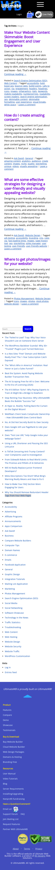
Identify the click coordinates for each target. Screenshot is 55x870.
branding (33, 238)
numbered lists (30, 93)
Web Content (10, 83)
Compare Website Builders (18, 540)
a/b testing (9, 238)
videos (15, 166)
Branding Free (10, 762)
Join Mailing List (10, 819)
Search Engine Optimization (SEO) (30, 80)
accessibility (33, 83)
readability (44, 93)
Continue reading (15, 74)
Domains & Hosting (12, 757)
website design (11, 303)
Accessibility (11, 506)
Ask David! (19, 158)
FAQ (23, 814)
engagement (22, 88)
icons (6, 91)
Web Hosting (11, 637)
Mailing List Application (16, 583)
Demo (6, 720)
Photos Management (24, 298)
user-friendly (18, 246)
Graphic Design (12, 574)
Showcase (8, 725)
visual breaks (39, 102)
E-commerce (11, 555)
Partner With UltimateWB (15, 829)
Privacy (38, 848)
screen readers (11, 96)
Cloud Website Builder (14, 746)
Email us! (7, 809)
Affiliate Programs (13, 516)
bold (42, 83)
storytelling (41, 163)
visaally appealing (29, 166)
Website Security (13, 646)
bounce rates (21, 85)
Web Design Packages (13, 751)
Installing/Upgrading (13, 793)
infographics (25, 91)
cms (41, 238)
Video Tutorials (10, 778)
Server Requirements (13, 788)
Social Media (11, 603)
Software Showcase (14, 612)
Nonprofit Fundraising (14, 798)
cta (12, 88)
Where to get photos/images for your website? (27, 261)
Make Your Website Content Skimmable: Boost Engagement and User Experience (27, 39)
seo (6, 99)
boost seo (9, 85)
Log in (8, 667)
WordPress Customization (17, 656)
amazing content (12, 161)
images (14, 91)
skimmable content (18, 99)
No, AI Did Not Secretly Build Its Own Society (26, 422)
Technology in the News (16, 617)
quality (31, 163)
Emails (8, 559)
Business (9, 535)
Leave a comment (26, 104)
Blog (5, 783)
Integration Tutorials (15, 579)
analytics (26, 161)
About (16, 848)
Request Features (11, 824)
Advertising (10, 511)
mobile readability (13, 93)
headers (33, 88)
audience (36, 161)
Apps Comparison (13, 526)
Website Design (32, 235)
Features (7, 710)
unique (7, 166)
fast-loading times (17, 240)
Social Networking (13, 608)
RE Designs (40, 855)
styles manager (33, 243)
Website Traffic (12, 651)
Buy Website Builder (13, 741)
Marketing (10, 588)
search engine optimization (33, 96)
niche (24, 163)
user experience (24, 102)
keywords (42, 91)
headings (42, 88)
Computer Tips (12, 545)
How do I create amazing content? (24, 117)
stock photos (42, 301)
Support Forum (10, 814)
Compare (7, 715)
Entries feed (11, 672)
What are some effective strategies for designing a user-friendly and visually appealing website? (24, 186)
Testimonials (9, 730)
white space (10, 104)
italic (34, 91)
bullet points (35, 85)
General (29, 158)
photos (31, 301)
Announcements (13, 521)
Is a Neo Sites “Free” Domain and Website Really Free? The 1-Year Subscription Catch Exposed (26, 357)
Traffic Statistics (12, 622)
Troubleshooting (13, 627)
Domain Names (12, 550)
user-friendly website (36, 246)
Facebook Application (15, 564)
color (46, 238)
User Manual (9, 773)
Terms (27, 848)
